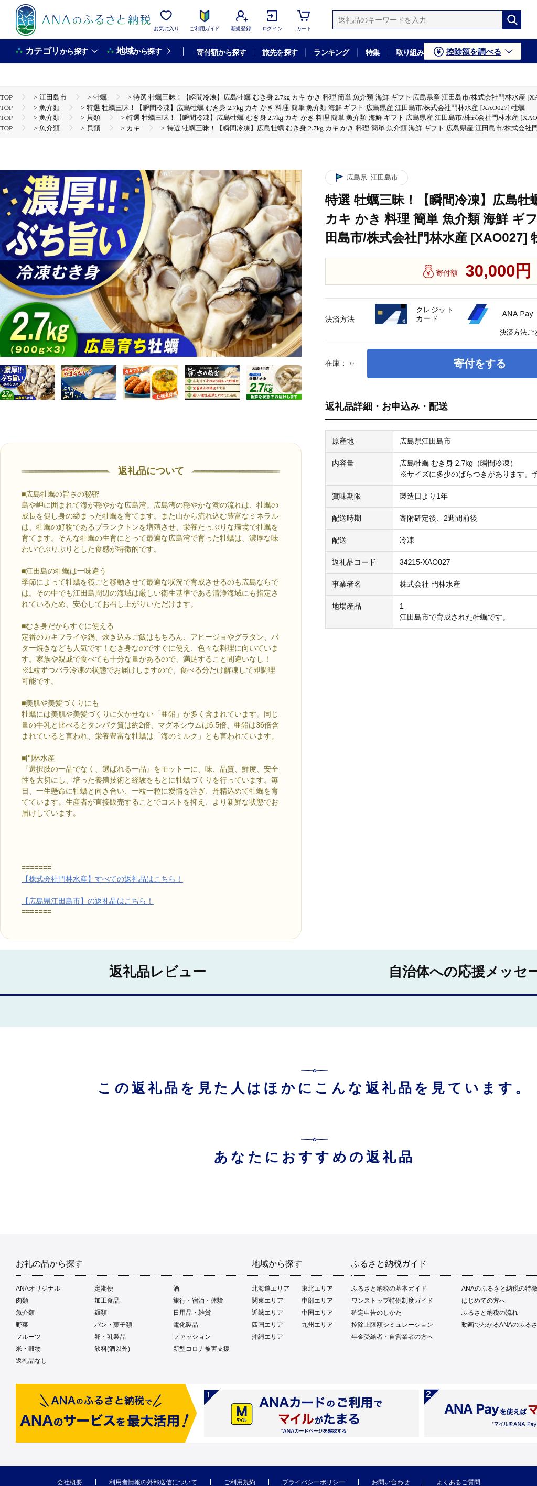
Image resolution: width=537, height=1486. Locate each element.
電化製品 (185, 1324)
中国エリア (317, 1312)
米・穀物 (28, 1348)
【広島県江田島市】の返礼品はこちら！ (88, 901)
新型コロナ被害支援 (201, 1348)
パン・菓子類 (113, 1324)
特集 (373, 52)
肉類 (22, 1300)
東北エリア (317, 1288)
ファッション (192, 1336)
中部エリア (317, 1300)
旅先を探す (279, 52)
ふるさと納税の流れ (489, 1312)
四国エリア (267, 1324)
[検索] (511, 19)
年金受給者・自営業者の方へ (392, 1336)
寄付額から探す (221, 52)
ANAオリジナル (38, 1288)
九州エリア (317, 1324)
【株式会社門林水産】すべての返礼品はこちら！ (102, 879)
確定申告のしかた (376, 1312)
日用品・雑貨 (192, 1312)
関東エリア (267, 1300)
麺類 (100, 1312)
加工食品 (107, 1300)
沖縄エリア (267, 1336)
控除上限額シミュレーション (392, 1324)
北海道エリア (270, 1288)
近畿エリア (267, 1312)
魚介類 (25, 1312)
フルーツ (28, 1336)
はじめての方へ (483, 1300)
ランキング (331, 52)
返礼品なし (31, 1360)
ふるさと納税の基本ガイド (389, 1288)
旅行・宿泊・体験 (198, 1300)
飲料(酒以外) (112, 1348)
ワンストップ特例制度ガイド (392, 1300)
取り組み (410, 52)
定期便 (103, 1288)
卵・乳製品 (110, 1336)
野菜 (22, 1324)
